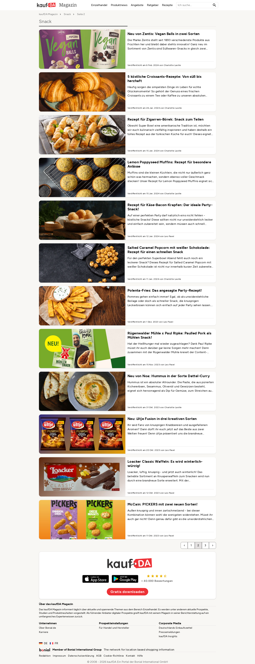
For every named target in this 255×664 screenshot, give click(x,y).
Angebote (137, 5)
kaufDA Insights (168, 636)
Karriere (43, 632)
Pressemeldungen (169, 632)
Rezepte (167, 5)
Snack (67, 14)
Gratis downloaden (127, 592)
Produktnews (119, 5)
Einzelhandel (99, 5)
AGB (98, 655)
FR (54, 643)
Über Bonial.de (47, 627)
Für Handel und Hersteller (114, 627)
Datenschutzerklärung (81, 655)
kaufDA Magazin (48, 14)
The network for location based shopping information (139, 649)
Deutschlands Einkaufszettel (175, 627)
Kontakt (130, 655)
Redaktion (45, 655)
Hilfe (140, 655)
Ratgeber (152, 5)
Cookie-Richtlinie (114, 655)
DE (43, 643)
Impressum (59, 655)
